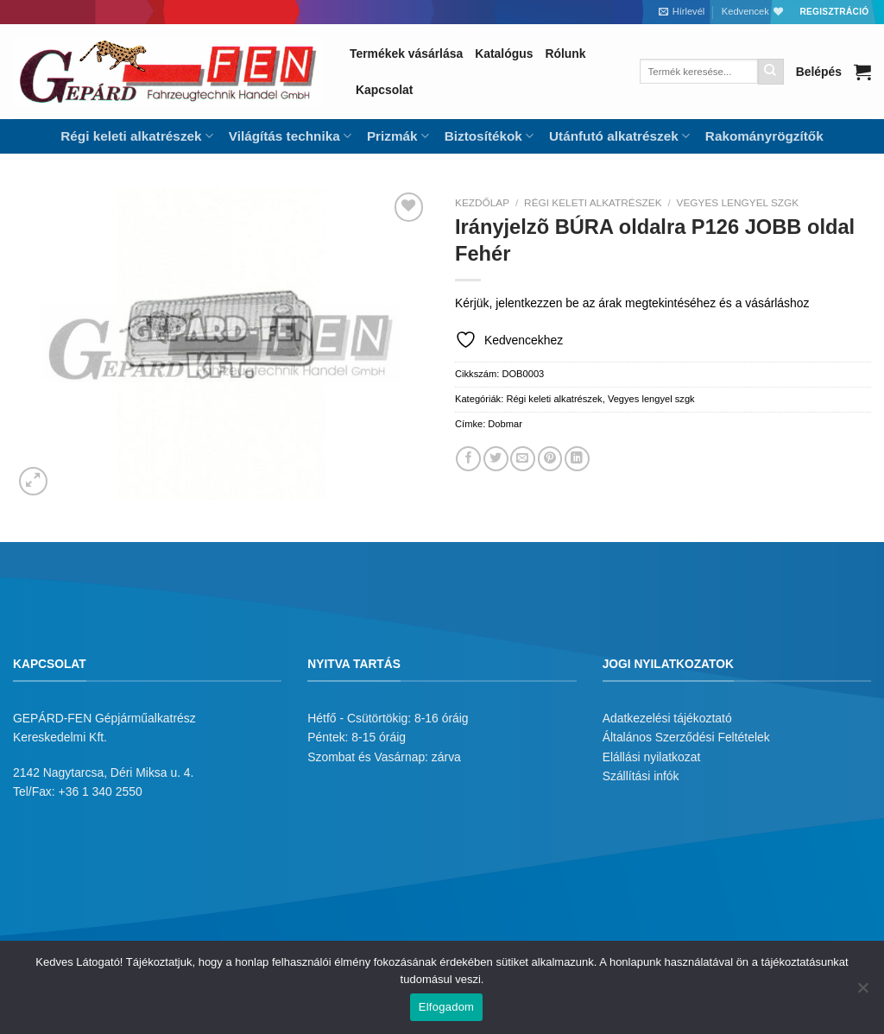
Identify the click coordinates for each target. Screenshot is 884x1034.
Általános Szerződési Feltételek (686, 737)
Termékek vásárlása (406, 53)
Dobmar (505, 424)
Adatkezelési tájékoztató (667, 718)
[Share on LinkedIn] (577, 458)
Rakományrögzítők (764, 136)
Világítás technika (290, 136)
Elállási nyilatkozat (652, 757)
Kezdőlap (482, 203)
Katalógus (504, 53)
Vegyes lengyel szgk (738, 203)
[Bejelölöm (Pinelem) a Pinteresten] (550, 458)
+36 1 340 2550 (100, 791)
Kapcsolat (384, 90)
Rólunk (565, 53)
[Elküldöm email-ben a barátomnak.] (522, 458)
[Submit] (771, 72)
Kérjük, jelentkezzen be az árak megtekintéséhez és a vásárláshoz (632, 303)
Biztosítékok (489, 136)
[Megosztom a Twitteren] (495, 458)
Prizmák (398, 136)
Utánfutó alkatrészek (619, 136)
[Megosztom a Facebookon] (468, 458)
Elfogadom (446, 1006)
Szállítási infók (641, 776)
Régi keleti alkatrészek (136, 136)
